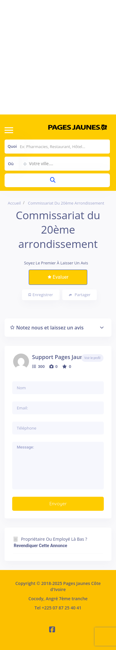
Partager (80, 295)
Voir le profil (92, 358)
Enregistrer (41, 294)
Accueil (14, 203)
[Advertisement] (57, 57)
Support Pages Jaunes (60, 357)
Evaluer (58, 277)
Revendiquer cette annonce (40, 545)
